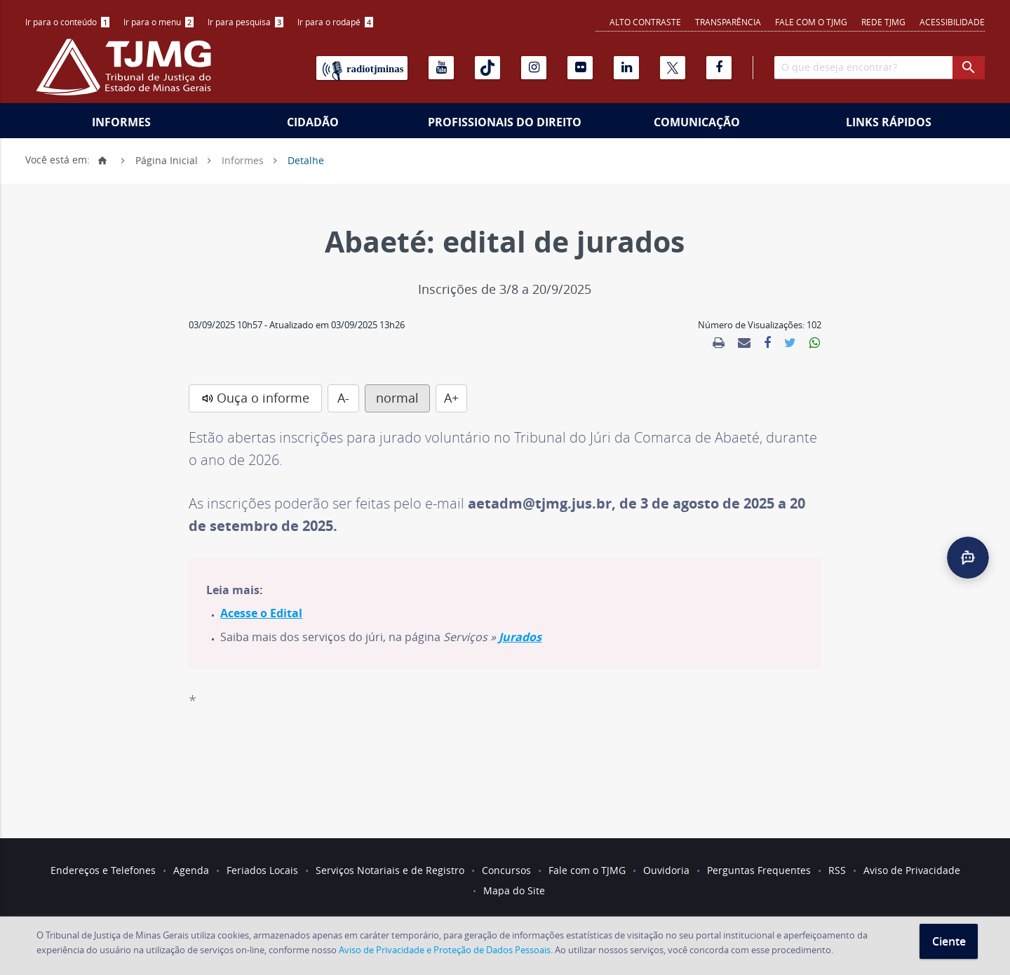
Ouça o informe (263, 397)
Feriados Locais (262, 870)
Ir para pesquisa (245, 21)
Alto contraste (645, 21)
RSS (837, 870)
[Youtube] (441, 67)
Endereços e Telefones (103, 870)
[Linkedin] (626, 67)
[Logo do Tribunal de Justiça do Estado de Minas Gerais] (127, 74)
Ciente (949, 941)
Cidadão (313, 122)
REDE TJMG (883, 21)
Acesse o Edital (261, 613)
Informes (121, 122)
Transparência (728, 21)
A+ (451, 397)
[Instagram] (533, 67)
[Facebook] (719, 67)
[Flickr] (580, 67)
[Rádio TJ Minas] (362, 68)
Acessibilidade (952, 21)
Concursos (506, 870)
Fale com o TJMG (811, 21)
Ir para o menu (158, 21)
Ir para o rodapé (335, 21)
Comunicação (697, 122)
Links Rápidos (888, 122)
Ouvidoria (666, 870)
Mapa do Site (514, 890)
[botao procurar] (968, 67)
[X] (672, 67)
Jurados (520, 637)
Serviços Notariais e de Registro (390, 870)
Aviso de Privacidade (911, 870)
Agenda (191, 870)
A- (343, 397)
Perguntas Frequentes (759, 870)
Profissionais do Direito (504, 122)
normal (397, 397)
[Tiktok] (487, 67)
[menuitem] (67, 22)
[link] (718, 343)
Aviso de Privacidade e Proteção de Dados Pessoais (445, 949)
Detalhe (306, 159)
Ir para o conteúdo (67, 21)
